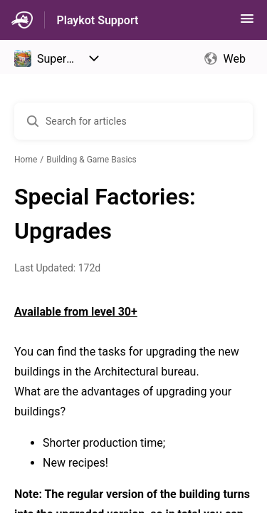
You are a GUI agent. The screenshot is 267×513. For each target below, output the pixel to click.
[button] (247, 23)
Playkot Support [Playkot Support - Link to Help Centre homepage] (97, 20)
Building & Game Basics (91, 160)
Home (25, 160)
